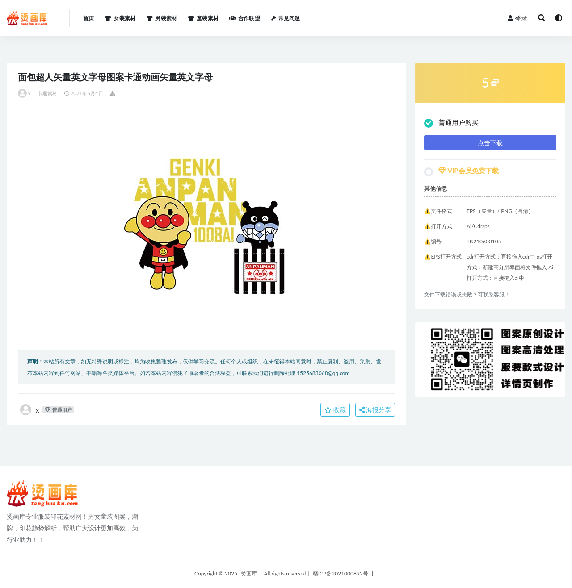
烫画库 (249, 573)
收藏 (335, 409)
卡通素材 (48, 93)
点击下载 (490, 142)
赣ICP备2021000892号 (340, 573)
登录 (517, 18)
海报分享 (375, 409)
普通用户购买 (451, 123)
